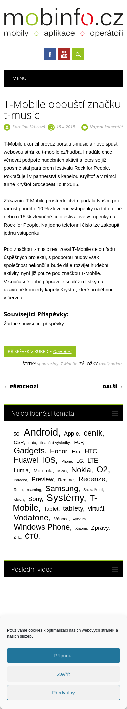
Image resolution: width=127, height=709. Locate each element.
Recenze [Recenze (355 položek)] (91, 479)
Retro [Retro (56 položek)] (18, 490)
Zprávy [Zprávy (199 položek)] (99, 527)
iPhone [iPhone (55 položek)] (66, 461)
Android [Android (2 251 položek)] (41, 432)
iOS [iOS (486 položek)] (49, 460)
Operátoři (62, 351)
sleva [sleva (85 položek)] (19, 499)
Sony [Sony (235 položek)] (35, 499)
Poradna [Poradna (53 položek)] (20, 480)
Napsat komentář (106, 127)
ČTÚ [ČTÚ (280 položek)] (31, 536)
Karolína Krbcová (29, 127)
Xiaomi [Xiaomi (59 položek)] (81, 528)
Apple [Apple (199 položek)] (71, 433)
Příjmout (63, 655)
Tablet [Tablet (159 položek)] (51, 509)
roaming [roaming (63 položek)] (34, 490)
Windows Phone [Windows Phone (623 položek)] (42, 527)
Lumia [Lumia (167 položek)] (21, 470)
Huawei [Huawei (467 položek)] (26, 460)
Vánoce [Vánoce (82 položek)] (61, 518)
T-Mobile (69, 364)
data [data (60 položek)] (32, 443)
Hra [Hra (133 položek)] (76, 451)
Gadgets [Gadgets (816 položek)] (29, 450)
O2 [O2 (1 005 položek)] (102, 469)
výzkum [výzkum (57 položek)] (79, 519)
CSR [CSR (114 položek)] (19, 442)
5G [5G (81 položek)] (16, 434)
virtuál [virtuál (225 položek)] (96, 508)
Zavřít (63, 674)
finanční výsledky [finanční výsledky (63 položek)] (55, 443)
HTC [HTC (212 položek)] (91, 451)
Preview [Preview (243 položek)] (42, 479)
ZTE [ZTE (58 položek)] (17, 537)
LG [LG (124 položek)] (79, 461)
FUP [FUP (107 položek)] (78, 442)
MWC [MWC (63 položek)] (62, 471)
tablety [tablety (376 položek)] (73, 508)
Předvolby (63, 692)
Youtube (64, 54)
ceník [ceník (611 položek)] (93, 432)
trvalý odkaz (110, 364)
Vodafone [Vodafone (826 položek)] (31, 517)
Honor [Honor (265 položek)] (58, 451)
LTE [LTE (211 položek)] (93, 460)
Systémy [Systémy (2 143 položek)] (65, 497)
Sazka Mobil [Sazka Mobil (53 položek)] (93, 490)
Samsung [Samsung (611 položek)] (61, 488)
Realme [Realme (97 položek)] (66, 479)
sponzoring (48, 364)
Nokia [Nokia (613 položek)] (81, 469)
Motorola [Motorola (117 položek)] (43, 470)
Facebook (50, 54)
